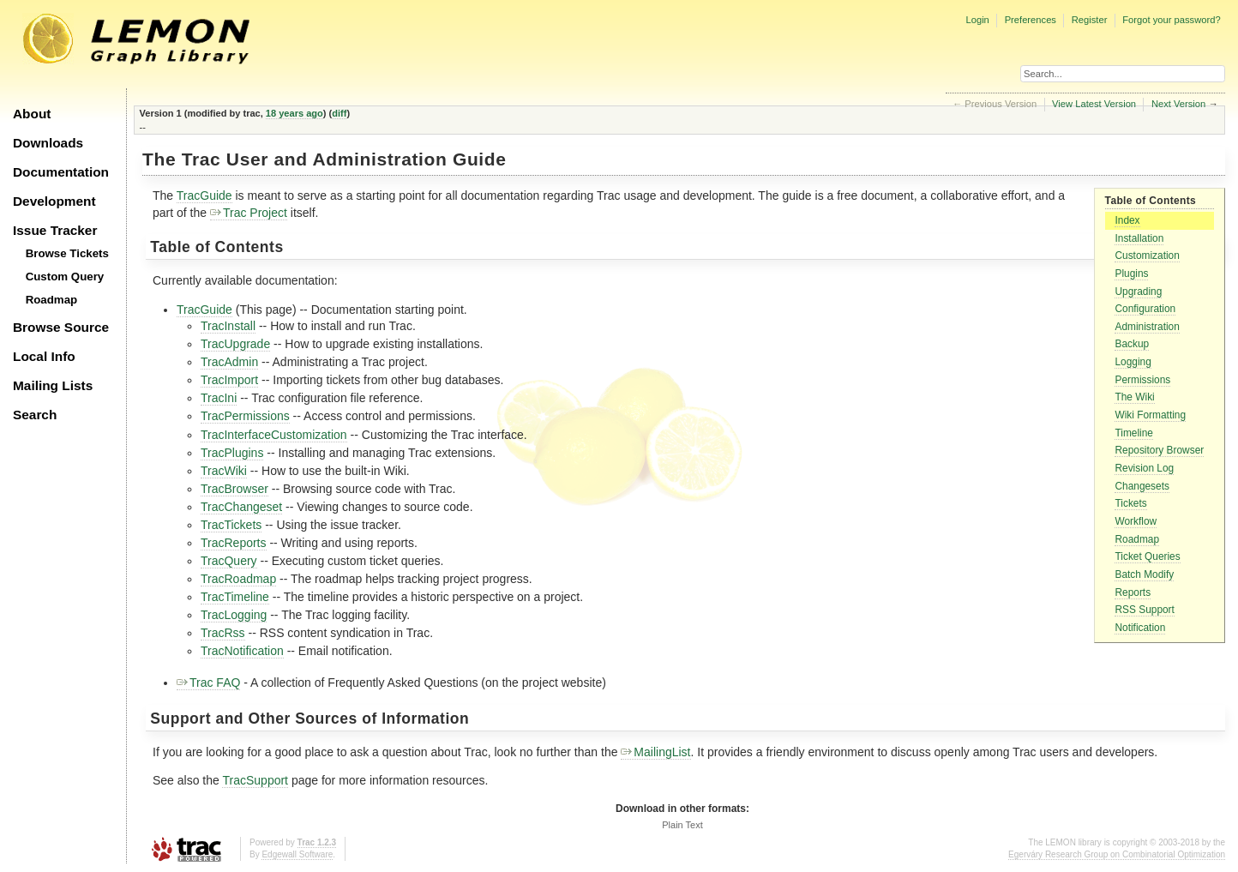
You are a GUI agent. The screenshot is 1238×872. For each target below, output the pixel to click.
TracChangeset (241, 507)
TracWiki (224, 471)
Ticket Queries (1147, 556)
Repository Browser (1159, 450)
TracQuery (229, 561)
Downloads (48, 142)
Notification (1140, 628)
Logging (1133, 362)
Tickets (1130, 503)
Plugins (1131, 274)
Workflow (1136, 521)
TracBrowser (234, 489)
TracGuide (204, 195)
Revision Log (1144, 468)
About (32, 113)
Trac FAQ (208, 682)
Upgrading (1138, 292)
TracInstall (228, 326)
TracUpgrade (235, 344)
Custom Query (65, 276)
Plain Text (682, 825)
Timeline (1134, 433)
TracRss (223, 633)
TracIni (219, 398)
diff (339, 113)
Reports (1133, 592)
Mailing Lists (53, 385)
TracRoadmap (238, 579)
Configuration (1145, 309)
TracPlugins (232, 453)
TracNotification (242, 651)
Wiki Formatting (1150, 415)
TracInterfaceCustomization (274, 435)
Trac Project (248, 213)
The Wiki (1134, 397)
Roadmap (52, 299)
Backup (1132, 344)
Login (977, 20)
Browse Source (61, 327)
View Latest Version (1094, 104)
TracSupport (255, 780)
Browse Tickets (67, 253)
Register (1090, 20)
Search (35, 414)
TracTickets (231, 525)
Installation (1139, 238)
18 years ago (294, 113)
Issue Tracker (55, 230)
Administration (1147, 327)
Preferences (1030, 20)
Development (54, 201)
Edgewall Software (297, 854)
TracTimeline (235, 597)
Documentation (61, 172)
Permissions (1142, 380)
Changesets (1142, 486)
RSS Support (1144, 610)
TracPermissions (245, 416)
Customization (1147, 256)
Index (1127, 220)
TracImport (229, 380)
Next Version (1178, 104)
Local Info (44, 356)
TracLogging (234, 615)
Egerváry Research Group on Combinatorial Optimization (1116, 854)
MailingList (655, 752)
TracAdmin (229, 362)
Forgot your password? (1171, 20)
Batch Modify (1144, 574)
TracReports (234, 543)
